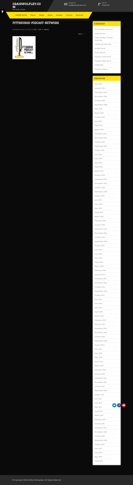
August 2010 (99, 444)
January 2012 (100, 374)
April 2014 (99, 262)
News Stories (100, 53)
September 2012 (101, 341)
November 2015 (101, 183)
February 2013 (100, 320)
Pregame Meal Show (103, 61)
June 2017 (98, 121)
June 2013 (98, 304)
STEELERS (99, 65)
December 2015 (101, 179)
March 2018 (99, 113)
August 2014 (100, 246)
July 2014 (98, 250)
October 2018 (100, 101)
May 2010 (98, 457)
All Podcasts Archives (103, 29)
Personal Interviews (103, 57)
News (50, 15)
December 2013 (101, 279)
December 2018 (101, 92)
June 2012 (98, 353)
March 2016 (99, 171)
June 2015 (98, 204)
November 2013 (101, 283)
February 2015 (100, 221)
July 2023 (98, 84)
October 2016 (100, 142)
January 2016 (100, 175)
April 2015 (99, 212)
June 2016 (98, 159)
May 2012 (98, 357)
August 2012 (99, 345)
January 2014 (100, 275)
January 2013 (100, 324)
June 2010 (98, 453)
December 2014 (101, 229)
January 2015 (100, 225)
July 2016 (98, 154)
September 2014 (101, 241)
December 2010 (101, 428)
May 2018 (98, 109)
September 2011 (101, 391)
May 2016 (98, 163)
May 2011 (98, 407)
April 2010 (99, 461)
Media (41, 15)
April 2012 (99, 362)
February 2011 (100, 420)
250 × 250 (37, 30)
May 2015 (98, 208)
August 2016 (99, 150)
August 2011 (99, 395)
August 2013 (99, 295)
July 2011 (98, 399)
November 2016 (101, 138)
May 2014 (98, 258)
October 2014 (100, 237)
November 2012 (101, 333)
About (32, 15)
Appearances (100, 33)
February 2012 (100, 370)
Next (81, 34)
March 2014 (99, 266)
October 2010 (100, 436)
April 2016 (99, 167)
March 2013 (99, 316)
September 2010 (101, 440)
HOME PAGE (100, 48)
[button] (2, 11)
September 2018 (101, 105)
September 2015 (101, 192)
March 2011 (99, 415)
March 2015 (99, 217)
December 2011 (100, 378)
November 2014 (101, 233)
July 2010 (98, 449)
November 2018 (101, 96)
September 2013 (101, 291)
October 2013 (100, 287)
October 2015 (100, 188)
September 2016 (101, 146)
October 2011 (100, 386)
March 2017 (99, 130)
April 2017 (99, 125)
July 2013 (98, 299)
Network (79, 15)
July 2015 (98, 200)
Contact (69, 15)
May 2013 (98, 308)
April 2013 (99, 312)
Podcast (59, 15)
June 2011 (98, 403)
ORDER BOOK (21, 15)
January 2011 (100, 424)
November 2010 (101, 432)
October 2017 (100, 117)
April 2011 (99, 411)
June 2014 (98, 254)
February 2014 (100, 270)
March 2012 (99, 366)
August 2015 (99, 196)
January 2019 (100, 88)
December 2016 (101, 134)
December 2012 (101, 328)
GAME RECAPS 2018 (103, 44)
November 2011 (101, 382)
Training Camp (101, 69)
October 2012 (100, 337)
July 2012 (98, 349)
